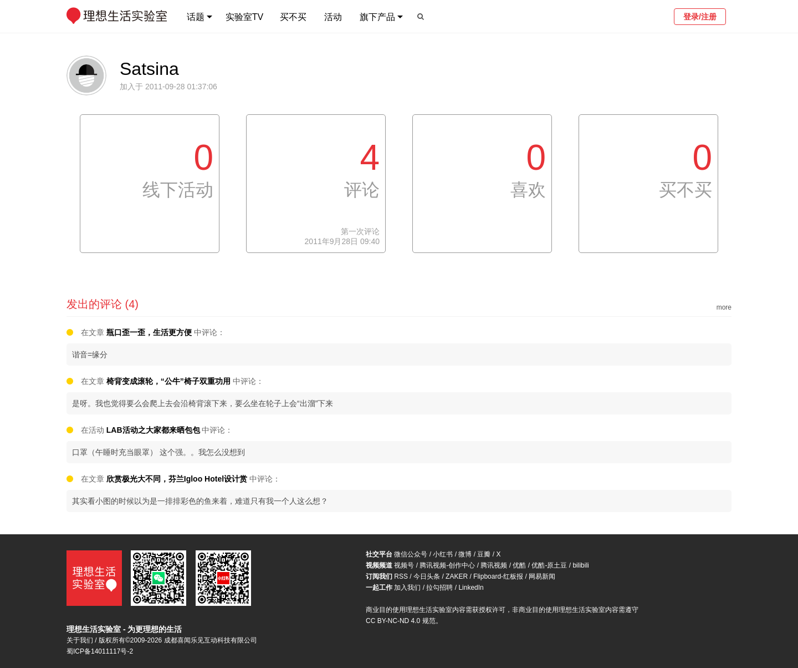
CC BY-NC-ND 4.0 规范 (401, 621)
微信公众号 (410, 554)
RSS (401, 576)
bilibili (580, 565)
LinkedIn (470, 587)
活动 (333, 17)
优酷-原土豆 (549, 565)
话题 (195, 17)
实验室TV (244, 17)
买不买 (293, 17)
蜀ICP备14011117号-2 (99, 651)
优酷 (519, 565)
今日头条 (426, 576)
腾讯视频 (493, 565)
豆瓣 (483, 554)
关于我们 (79, 640)
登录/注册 (700, 16)
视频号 (404, 565)
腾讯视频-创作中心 (447, 565)
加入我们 (407, 587)
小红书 (443, 554)
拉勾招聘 (439, 587)
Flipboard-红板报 (498, 576)
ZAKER (457, 576)
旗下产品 (377, 17)
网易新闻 (542, 576)
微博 (465, 554)
